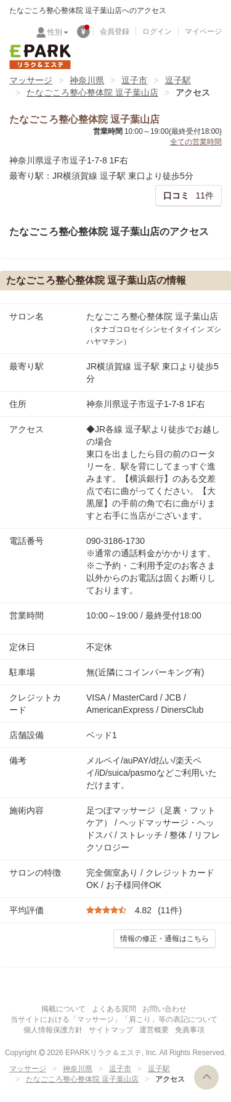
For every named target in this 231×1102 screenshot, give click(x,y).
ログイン (157, 31)
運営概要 (154, 1030)
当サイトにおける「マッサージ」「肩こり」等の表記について (113, 1019)
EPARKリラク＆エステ (40, 56)
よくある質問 (114, 1009)
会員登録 (114, 31)
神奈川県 (87, 80)
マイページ (203, 31)
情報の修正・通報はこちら (164, 938)
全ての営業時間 (196, 142)
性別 (57, 32)
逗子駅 (178, 80)
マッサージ (30, 80)
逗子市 (134, 80)
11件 (188, 195)
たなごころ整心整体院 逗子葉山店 (92, 92)
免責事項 (190, 1030)
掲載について (63, 1009)
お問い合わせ (164, 1009)
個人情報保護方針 (53, 1030)
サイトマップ (111, 1030)
